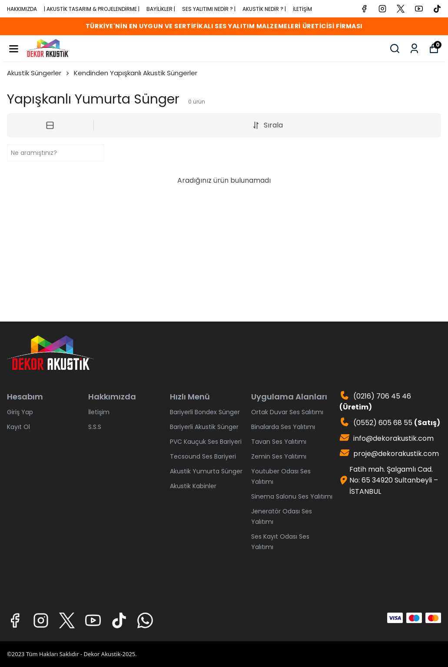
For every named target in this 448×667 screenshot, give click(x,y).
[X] (67, 620)
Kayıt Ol (18, 426)
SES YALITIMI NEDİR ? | (209, 9)
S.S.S (94, 426)
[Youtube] (93, 620)
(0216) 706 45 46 (375, 401)
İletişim (99, 412)
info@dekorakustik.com (386, 438)
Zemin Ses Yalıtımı (278, 456)
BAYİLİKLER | (160, 9)
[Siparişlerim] (414, 48)
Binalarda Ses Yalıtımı (283, 426)
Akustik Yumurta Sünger (206, 471)
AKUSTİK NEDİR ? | (264, 9)
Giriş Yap (20, 412)
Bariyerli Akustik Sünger (204, 426)
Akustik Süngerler (38, 72)
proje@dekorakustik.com (389, 454)
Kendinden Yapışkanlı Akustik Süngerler (135, 72)
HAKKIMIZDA (22, 9)
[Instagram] (41, 620)
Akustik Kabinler (193, 486)
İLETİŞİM (302, 9)
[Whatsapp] (145, 620)
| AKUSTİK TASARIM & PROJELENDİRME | (91, 9)
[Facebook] (15, 620)
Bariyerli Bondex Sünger (205, 412)
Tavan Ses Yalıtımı (278, 441)
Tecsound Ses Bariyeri (203, 456)
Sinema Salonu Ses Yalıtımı (291, 496)
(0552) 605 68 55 (389, 423)
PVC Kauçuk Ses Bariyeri (206, 441)
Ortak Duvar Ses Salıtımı (287, 412)
